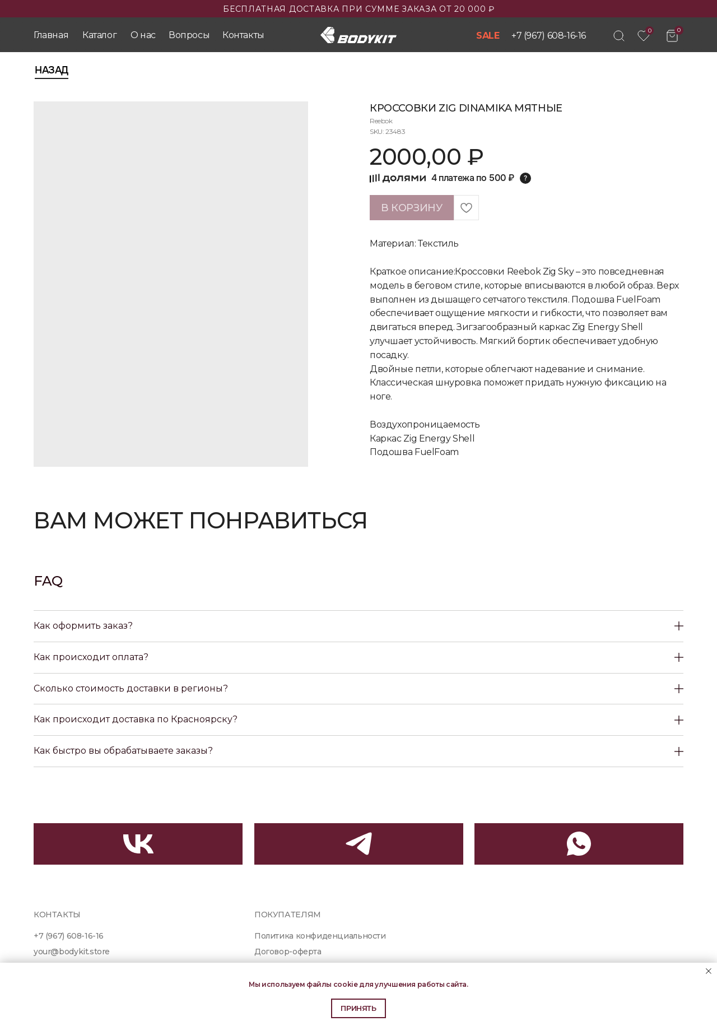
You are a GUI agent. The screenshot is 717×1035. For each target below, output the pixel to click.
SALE (487, 35)
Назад (51, 70)
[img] (619, 36)
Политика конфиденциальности (320, 936)
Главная (51, 35)
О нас (143, 35)
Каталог (99, 35)
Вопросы (189, 35)
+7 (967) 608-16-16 (548, 35)
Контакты (243, 35)
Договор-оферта (288, 951)
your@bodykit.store (72, 951)
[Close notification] (708, 971)
